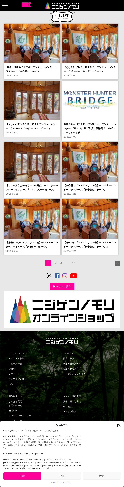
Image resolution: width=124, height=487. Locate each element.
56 (73, 263)
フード (12, 373)
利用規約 (13, 410)
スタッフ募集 (70, 411)
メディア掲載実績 (72, 396)
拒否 (62, 475)
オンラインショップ (19, 378)
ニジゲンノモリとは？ (74, 373)
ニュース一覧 (15, 363)
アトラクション (16, 353)
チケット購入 (62, 286)
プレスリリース (16, 420)
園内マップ (68, 358)
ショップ (13, 368)
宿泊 (11, 383)
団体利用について (17, 396)
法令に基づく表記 (72, 401)
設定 (101, 475)
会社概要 (67, 406)
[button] (119, 425)
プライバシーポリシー (60, 482)
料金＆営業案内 (71, 363)
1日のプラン (69, 353)
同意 (22, 475)
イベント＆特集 (16, 358)
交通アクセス (70, 368)
